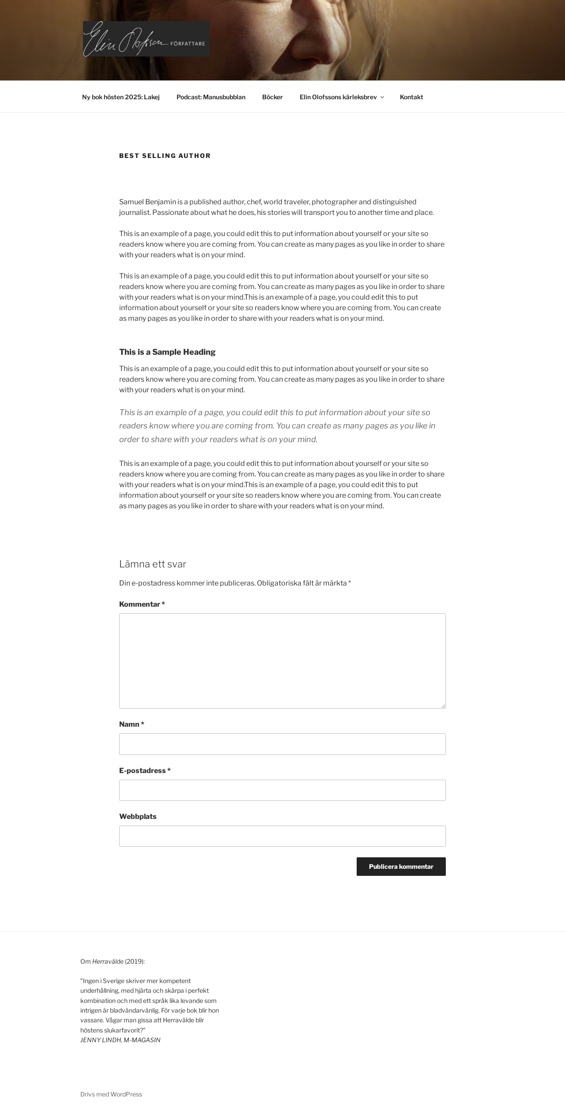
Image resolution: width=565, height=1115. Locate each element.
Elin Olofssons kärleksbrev (342, 97)
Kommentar (142, 604)
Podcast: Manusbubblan (211, 97)
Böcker (272, 97)
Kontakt (411, 97)
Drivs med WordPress (111, 1094)
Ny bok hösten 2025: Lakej (121, 97)
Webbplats (138, 816)
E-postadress (145, 770)
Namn (131, 724)
